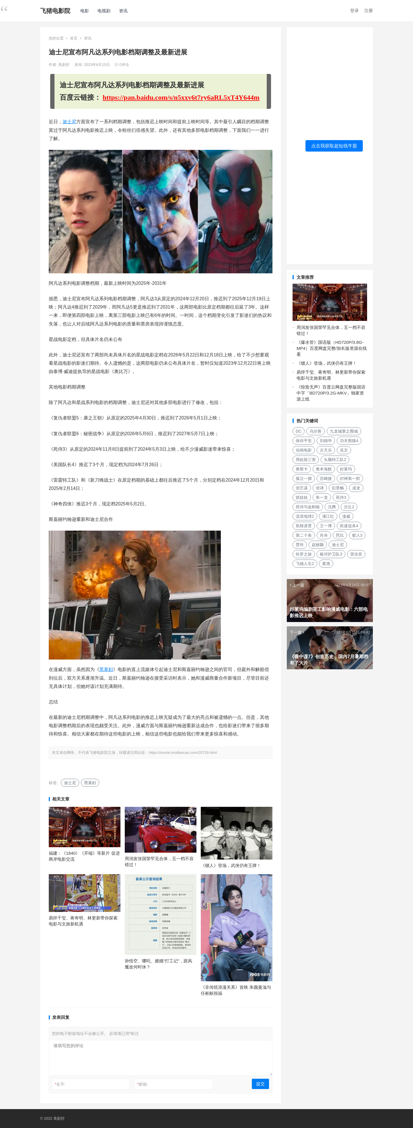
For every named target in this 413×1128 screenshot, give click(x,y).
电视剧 (104, 10)
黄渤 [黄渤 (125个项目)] (326, 563)
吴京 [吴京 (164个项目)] (344, 450)
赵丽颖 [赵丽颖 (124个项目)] (318, 544)
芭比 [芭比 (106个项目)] (340, 535)
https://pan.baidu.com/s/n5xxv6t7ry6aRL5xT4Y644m (181, 97)
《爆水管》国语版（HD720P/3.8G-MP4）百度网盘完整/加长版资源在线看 (332, 348)
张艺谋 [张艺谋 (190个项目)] (302, 488)
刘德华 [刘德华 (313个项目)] (326, 440)
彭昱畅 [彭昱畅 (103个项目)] (338, 488)
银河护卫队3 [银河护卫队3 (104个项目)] (331, 554)
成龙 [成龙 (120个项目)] (356, 488)
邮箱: (142, 1084)
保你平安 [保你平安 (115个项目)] (304, 440)
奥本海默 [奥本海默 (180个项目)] (324, 469)
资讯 (123, 10)
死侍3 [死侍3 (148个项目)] (341, 497)
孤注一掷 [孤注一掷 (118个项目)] (304, 478)
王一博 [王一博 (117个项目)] (326, 525)
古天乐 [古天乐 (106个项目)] (326, 450)
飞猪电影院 (55, 10)
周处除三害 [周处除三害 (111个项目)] (306, 459)
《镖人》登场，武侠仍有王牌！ (231, 865)
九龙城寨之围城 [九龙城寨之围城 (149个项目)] (344, 431)
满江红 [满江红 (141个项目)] (328, 516)
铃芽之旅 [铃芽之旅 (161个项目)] (304, 554)
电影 (84, 10)
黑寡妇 (106, 669)
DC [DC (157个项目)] (298, 431)
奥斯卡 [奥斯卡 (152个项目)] (302, 469)
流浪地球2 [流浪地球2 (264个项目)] (305, 516)
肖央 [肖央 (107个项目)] (324, 535)
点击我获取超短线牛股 (334, 145)
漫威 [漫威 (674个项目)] (346, 516)
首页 (73, 38)
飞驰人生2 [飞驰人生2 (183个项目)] (305, 563)
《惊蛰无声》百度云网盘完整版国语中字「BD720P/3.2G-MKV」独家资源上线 (331, 392)
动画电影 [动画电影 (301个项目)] (304, 450)
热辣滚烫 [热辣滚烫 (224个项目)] (304, 525)
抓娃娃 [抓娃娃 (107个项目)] (302, 497)
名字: (60, 1084)
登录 (354, 10)
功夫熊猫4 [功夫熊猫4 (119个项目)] (349, 440)
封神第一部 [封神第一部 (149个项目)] (350, 478)
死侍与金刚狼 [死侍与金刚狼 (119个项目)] (308, 507)
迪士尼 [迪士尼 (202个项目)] (338, 544)
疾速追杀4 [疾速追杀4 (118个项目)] (349, 525)
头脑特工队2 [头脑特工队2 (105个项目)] (335, 459)
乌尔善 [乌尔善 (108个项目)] (315, 431)
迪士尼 (69, 121)
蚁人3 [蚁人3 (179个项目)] (357, 535)
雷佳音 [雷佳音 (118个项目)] (356, 554)
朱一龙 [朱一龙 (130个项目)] (322, 497)
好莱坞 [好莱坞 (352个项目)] (346, 469)
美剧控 (64, 64)
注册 (368, 10)
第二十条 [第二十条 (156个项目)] (304, 535)
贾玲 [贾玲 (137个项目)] (300, 544)
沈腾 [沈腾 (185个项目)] (332, 507)
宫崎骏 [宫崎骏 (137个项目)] (326, 478)
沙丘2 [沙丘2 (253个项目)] (349, 507)
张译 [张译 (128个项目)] (320, 488)
